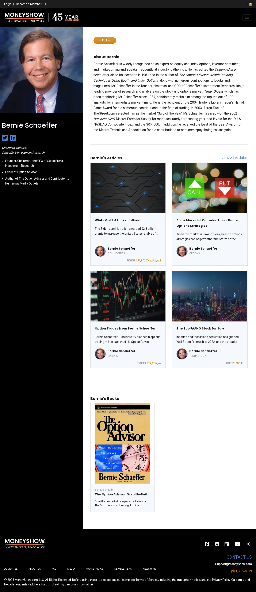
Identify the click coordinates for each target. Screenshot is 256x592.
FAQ (54, 568)
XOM (154, 363)
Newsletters (123, 568)
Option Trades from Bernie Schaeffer (125, 328)
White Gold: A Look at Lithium (118, 220)
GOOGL (239, 363)
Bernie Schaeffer (121, 248)
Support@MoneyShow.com (233, 564)
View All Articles (234, 157)
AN (159, 363)
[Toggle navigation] (247, 17)
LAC (138, 260)
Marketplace (94, 568)
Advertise (11, 568)
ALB (159, 260)
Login (7, 4)
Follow (105, 40)
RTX (149, 363)
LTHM (148, 260)
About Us (34, 568)
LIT (142, 260)
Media (71, 568)
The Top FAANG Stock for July (200, 328)
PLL (154, 260)
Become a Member (29, 4)
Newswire (149, 568)
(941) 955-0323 (241, 571)
